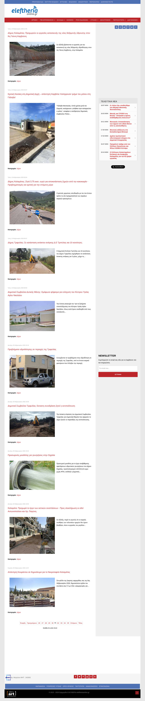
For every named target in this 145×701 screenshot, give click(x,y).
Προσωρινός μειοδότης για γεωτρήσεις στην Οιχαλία (35, 458)
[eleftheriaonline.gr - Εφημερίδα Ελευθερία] (24, 11)
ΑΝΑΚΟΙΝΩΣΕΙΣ (92, 689)
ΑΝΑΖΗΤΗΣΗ (83, 2)
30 (52, 626)
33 (61, 626)
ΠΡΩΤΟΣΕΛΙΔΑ (37, 2)
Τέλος (80, 626)
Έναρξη (22, 626)
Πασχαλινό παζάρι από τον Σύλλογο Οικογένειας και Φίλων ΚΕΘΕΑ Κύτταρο (120, 146)
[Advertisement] (118, 224)
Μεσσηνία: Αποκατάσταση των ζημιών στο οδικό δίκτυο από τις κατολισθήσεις (121, 124)
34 (65, 626)
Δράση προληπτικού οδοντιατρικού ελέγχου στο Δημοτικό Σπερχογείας (120, 138)
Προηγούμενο (32, 626)
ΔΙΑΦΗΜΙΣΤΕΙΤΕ (107, 2)
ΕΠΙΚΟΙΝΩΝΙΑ (104, 689)
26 (39, 626)
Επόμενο (74, 626)
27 (42, 626)
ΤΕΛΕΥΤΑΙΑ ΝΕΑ (109, 101)
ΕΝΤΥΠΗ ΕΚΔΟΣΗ (51, 2)
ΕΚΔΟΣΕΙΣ (73, 2)
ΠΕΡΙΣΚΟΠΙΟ (94, 2)
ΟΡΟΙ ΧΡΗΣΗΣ (68, 689)
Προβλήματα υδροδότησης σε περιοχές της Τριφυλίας (36, 352)
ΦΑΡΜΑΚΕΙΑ (40, 689)
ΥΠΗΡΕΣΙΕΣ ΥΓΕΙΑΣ (53, 689)
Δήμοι (19, 81)
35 (68, 626)
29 (49, 626)
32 (58, 626)
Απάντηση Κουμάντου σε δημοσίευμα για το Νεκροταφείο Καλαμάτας (44, 575)
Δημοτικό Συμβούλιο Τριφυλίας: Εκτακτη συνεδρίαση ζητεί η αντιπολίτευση (47, 408)
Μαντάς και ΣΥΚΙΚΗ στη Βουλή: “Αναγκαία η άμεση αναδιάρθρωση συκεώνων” (120, 116)
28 (46, 626)
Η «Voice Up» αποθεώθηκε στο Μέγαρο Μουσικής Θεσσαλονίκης (120, 107)
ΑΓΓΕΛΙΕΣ (63, 2)
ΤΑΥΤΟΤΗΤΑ (79, 689)
